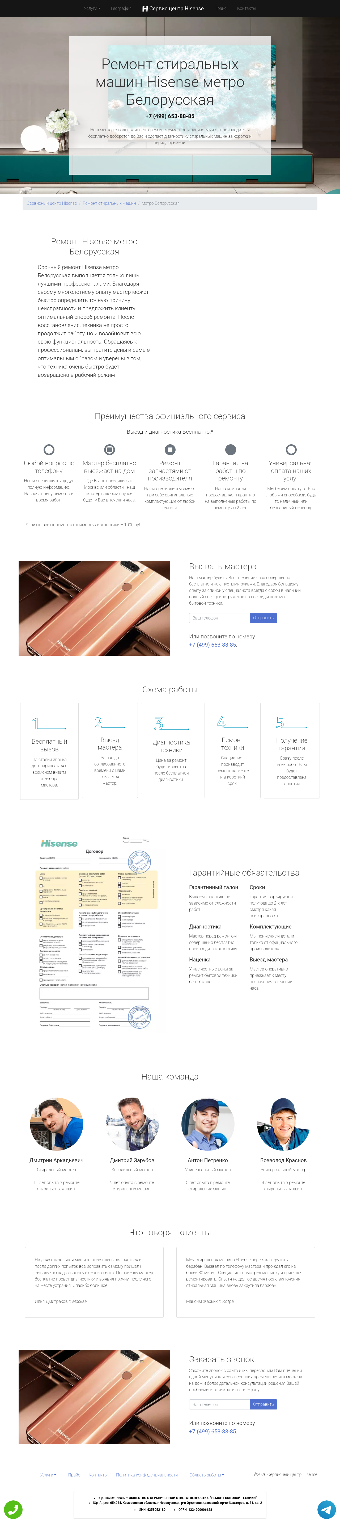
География (121, 8)
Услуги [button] (90, 8)
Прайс (220, 8)
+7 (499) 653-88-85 (170, 116)
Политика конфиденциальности (147, 1475)
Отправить (263, 617)
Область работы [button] (205, 1475)
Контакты (246, 8)
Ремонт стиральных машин (109, 203)
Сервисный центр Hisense (52, 203)
